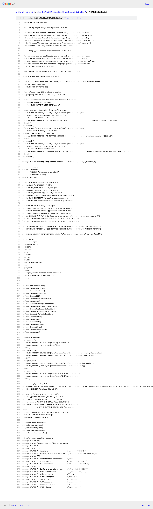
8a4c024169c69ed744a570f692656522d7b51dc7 (61, 11)
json (149, 505)
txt (142, 505)
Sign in (148, 4)
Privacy (21, 505)
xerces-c (30, 11)
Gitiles (14, 505)
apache (20, 11)
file (67, 18)
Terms (28, 505)
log (73, 18)
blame (79, 18)
